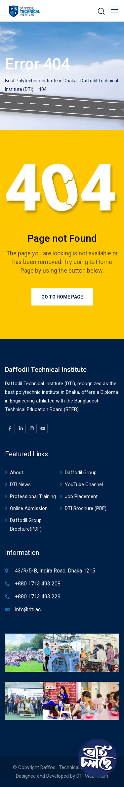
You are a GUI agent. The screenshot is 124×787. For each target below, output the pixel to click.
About (16, 473)
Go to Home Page (62, 297)
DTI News (20, 484)
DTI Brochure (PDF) (85, 508)
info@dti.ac (28, 609)
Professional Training (33, 496)
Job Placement (81, 496)
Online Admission (29, 508)
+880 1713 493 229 (38, 596)
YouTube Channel (84, 484)
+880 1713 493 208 (38, 583)
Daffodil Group (81, 473)
